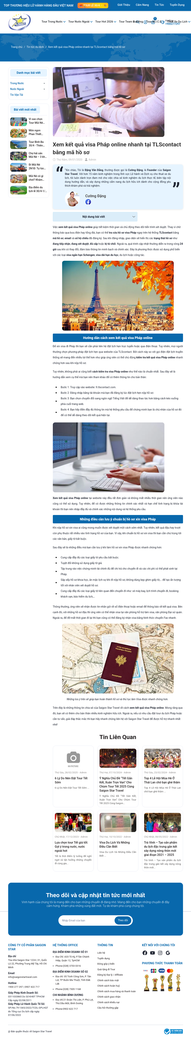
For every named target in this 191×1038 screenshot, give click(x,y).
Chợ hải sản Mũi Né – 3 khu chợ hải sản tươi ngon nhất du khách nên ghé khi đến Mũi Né (37, 155)
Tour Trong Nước (52, 21)
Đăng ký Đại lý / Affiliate (110, 974)
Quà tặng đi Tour (106, 969)
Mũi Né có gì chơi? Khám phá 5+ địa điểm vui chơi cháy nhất (36, 178)
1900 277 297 (16, 986)
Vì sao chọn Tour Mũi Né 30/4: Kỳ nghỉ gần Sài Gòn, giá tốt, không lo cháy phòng (37, 121)
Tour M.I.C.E (154, 21)
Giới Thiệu (124, 5)
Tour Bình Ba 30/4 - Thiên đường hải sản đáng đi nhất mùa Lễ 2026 (37, 144)
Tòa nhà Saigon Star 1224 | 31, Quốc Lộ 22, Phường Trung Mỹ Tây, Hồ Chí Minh (27, 964)
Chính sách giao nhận (109, 996)
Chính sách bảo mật (108, 980)
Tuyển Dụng (177, 5)
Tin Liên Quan (117, 737)
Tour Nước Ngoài (79, 21)
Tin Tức (159, 5)
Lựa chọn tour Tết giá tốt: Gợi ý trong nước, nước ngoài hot (71, 846)
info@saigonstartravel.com (22, 977)
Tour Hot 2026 (104, 21)
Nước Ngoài (17, 89)
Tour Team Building (131, 21)
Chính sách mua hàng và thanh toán (116, 991)
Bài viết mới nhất (25, 109)
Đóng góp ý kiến (106, 963)
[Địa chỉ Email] (95, 920)
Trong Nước (17, 83)
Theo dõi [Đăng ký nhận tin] (123, 920)
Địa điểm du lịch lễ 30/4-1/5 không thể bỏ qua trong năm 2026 (38, 189)
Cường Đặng (95, 196)
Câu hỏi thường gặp (107, 1007)
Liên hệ (101, 952)
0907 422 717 (32, 986)
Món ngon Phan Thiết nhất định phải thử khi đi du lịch (37, 132)
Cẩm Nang (142, 5)
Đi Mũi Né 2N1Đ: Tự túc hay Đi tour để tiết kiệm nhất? (37, 166)
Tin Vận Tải (16, 94)
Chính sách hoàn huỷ (108, 985)
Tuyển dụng (103, 958)
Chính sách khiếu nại (108, 1002)
